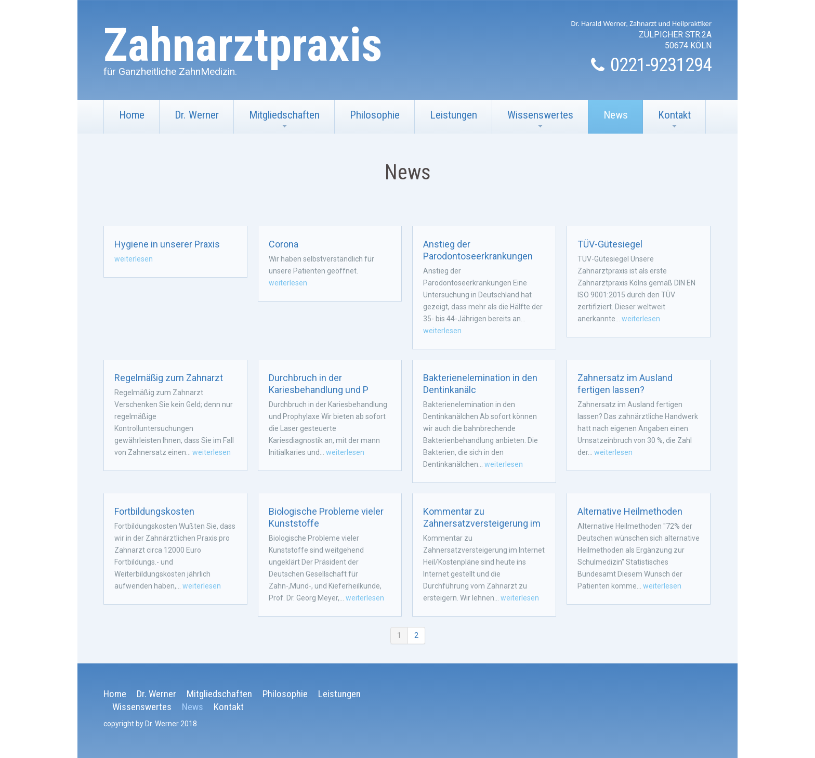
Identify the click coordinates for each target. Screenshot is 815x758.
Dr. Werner (197, 115)
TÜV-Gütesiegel (609, 244)
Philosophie (375, 115)
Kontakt (667, 121)
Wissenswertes (532, 121)
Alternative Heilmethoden (629, 511)
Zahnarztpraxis (243, 45)
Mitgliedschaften (277, 121)
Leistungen (453, 115)
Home (131, 115)
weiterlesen (133, 259)
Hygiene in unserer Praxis (167, 244)
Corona (283, 244)
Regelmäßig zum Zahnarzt (168, 377)
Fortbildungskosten (154, 511)
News (615, 115)
